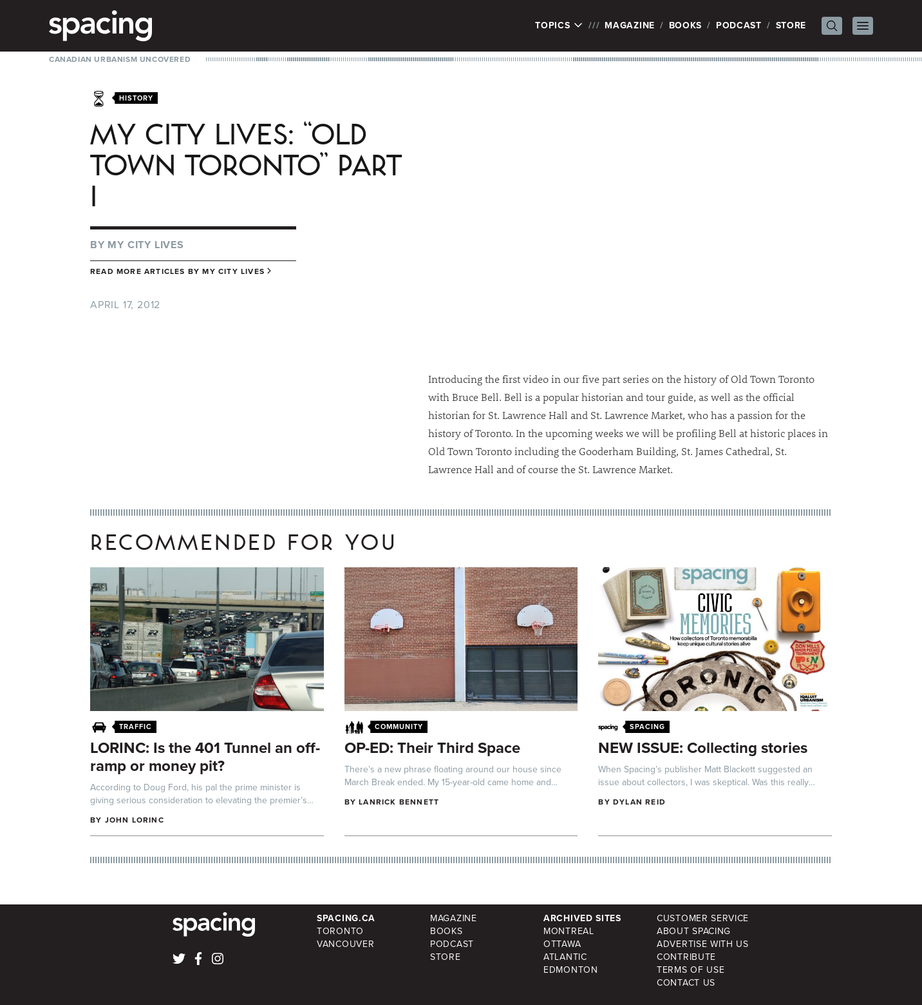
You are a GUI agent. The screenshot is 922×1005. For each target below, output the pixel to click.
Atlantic (565, 957)
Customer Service (703, 918)
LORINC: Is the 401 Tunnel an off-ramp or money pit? (205, 756)
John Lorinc (134, 820)
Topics (559, 25)
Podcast (739, 25)
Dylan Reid (639, 802)
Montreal (568, 931)
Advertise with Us (703, 944)
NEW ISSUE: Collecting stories (702, 747)
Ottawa (562, 944)
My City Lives (145, 244)
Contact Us (686, 983)
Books (685, 25)
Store (791, 25)
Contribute (686, 957)
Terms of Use (690, 970)
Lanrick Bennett (399, 802)
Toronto (340, 931)
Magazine (630, 25)
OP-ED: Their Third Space (432, 747)
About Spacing (694, 931)
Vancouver (345, 944)
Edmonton (570, 970)
